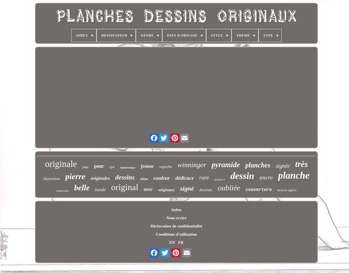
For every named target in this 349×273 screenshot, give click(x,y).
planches (257, 165)
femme (147, 166)
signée (283, 166)
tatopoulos (62, 190)
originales (100, 178)
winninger (191, 165)
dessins (125, 177)
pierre (75, 176)
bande (100, 189)
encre (266, 177)
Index (177, 210)
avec (148, 189)
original (125, 187)
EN (172, 242)
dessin (242, 176)
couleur (162, 178)
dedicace (219, 179)
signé (187, 188)
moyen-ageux (287, 190)
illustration (51, 179)
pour (99, 166)
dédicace (184, 178)
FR (180, 242)
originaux (166, 190)
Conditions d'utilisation (176, 234)
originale (61, 164)
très (301, 164)
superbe (165, 166)
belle (81, 187)
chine (144, 179)
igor (112, 167)
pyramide (226, 165)
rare (204, 177)
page (85, 167)
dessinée (205, 190)
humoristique (128, 167)
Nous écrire (176, 218)
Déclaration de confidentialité (176, 226)
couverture (259, 189)
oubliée (229, 188)
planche (293, 175)
